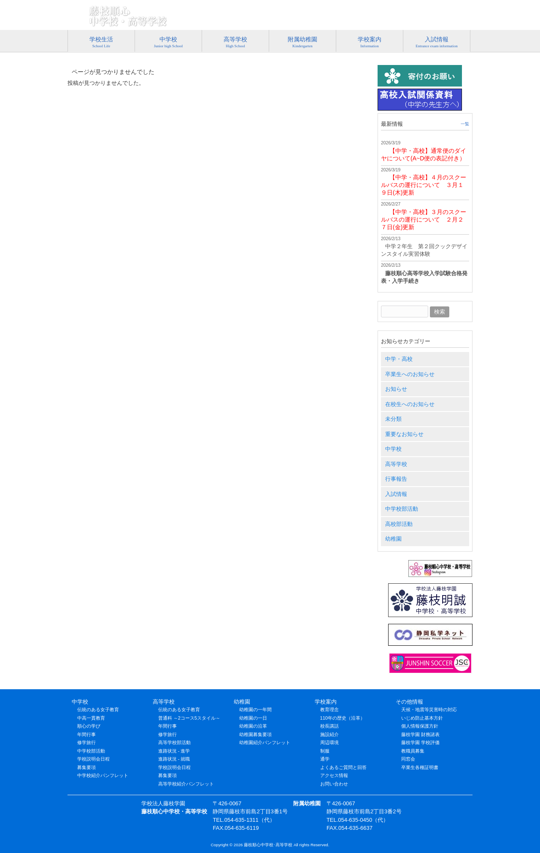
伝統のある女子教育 (98, 709)
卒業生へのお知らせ (410, 374)
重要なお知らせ (404, 434)
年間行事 (86, 734)
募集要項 (86, 767)
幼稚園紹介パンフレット (264, 742)
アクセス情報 (452, 19)
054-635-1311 (441, 7)
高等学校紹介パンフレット (186, 783)
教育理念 (329, 709)
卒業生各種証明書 (419, 767)
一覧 (465, 124)
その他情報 (409, 702)
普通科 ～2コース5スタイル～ (189, 717)
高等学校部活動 (174, 742)
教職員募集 (412, 750)
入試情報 (396, 494)
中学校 (393, 449)
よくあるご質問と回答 (343, 767)
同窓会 (408, 758)
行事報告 (396, 479)
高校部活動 (399, 524)
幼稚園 (393, 539)
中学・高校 (399, 359)
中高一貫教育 (91, 717)
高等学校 (396, 464)
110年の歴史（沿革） (342, 717)
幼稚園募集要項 (255, 734)
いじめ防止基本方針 (422, 717)
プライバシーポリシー (332, 19)
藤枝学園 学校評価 (420, 742)
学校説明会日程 (93, 758)
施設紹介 (329, 734)
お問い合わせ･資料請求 (397, 19)
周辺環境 (329, 742)
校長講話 (329, 725)
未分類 (393, 419)
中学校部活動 (401, 509)
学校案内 (326, 702)
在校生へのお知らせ (410, 404)
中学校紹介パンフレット (102, 775)
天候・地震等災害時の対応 (429, 709)
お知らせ (396, 389)
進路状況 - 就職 (174, 758)
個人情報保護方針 (419, 725)
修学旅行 (86, 742)
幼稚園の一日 (253, 717)
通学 (324, 758)
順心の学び (88, 725)
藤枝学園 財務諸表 (420, 734)
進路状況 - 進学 (174, 750)
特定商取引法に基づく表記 (262, 19)
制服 (324, 750)
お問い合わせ (334, 783)
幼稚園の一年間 (255, 709)
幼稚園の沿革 (253, 725)
